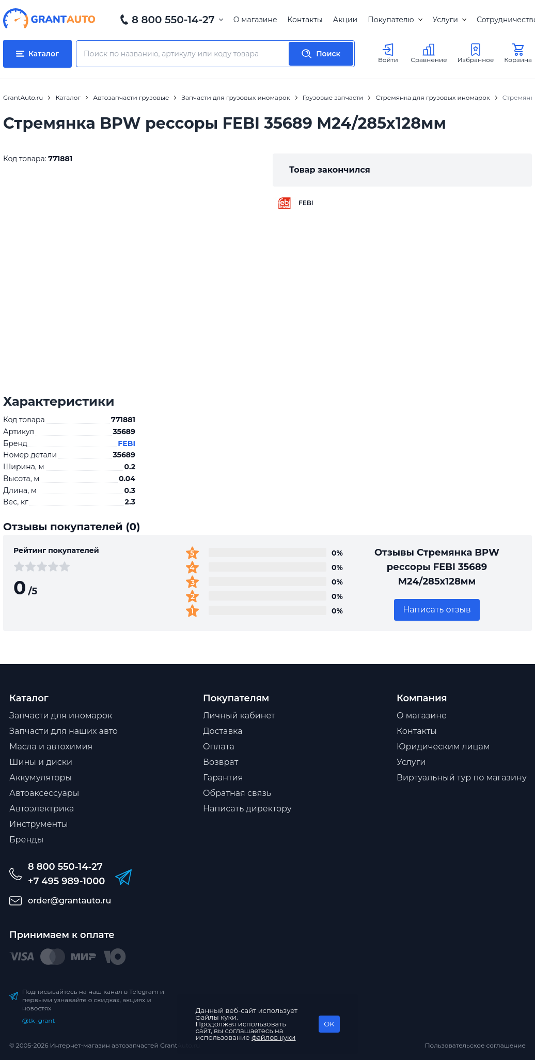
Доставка (223, 731)
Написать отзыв (437, 610)
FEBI (126, 443)
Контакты (305, 19)
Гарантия (223, 777)
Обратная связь (237, 793)
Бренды (26, 839)
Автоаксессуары (44, 793)
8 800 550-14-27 (173, 19)
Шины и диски (40, 762)
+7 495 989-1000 (66, 881)
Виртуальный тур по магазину (462, 777)
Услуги (449, 19)
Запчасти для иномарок (60, 715)
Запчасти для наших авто (63, 731)
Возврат (220, 762)
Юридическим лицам (443, 746)
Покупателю (395, 19)
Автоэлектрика (41, 808)
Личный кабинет (239, 715)
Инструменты (38, 824)
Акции (345, 19)
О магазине (255, 19)
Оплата (218, 746)
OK (329, 1024)
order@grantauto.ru (69, 900)
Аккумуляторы (40, 777)
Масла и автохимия (50, 746)
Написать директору (247, 808)
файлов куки (273, 1037)
